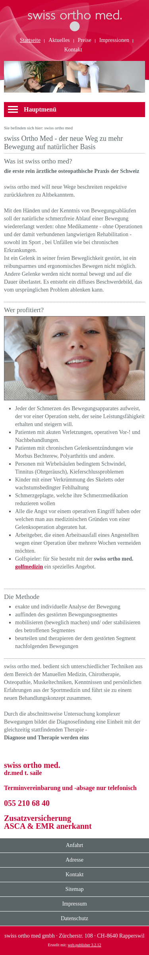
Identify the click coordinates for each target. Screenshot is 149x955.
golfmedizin (29, 567)
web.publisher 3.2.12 (84, 945)
